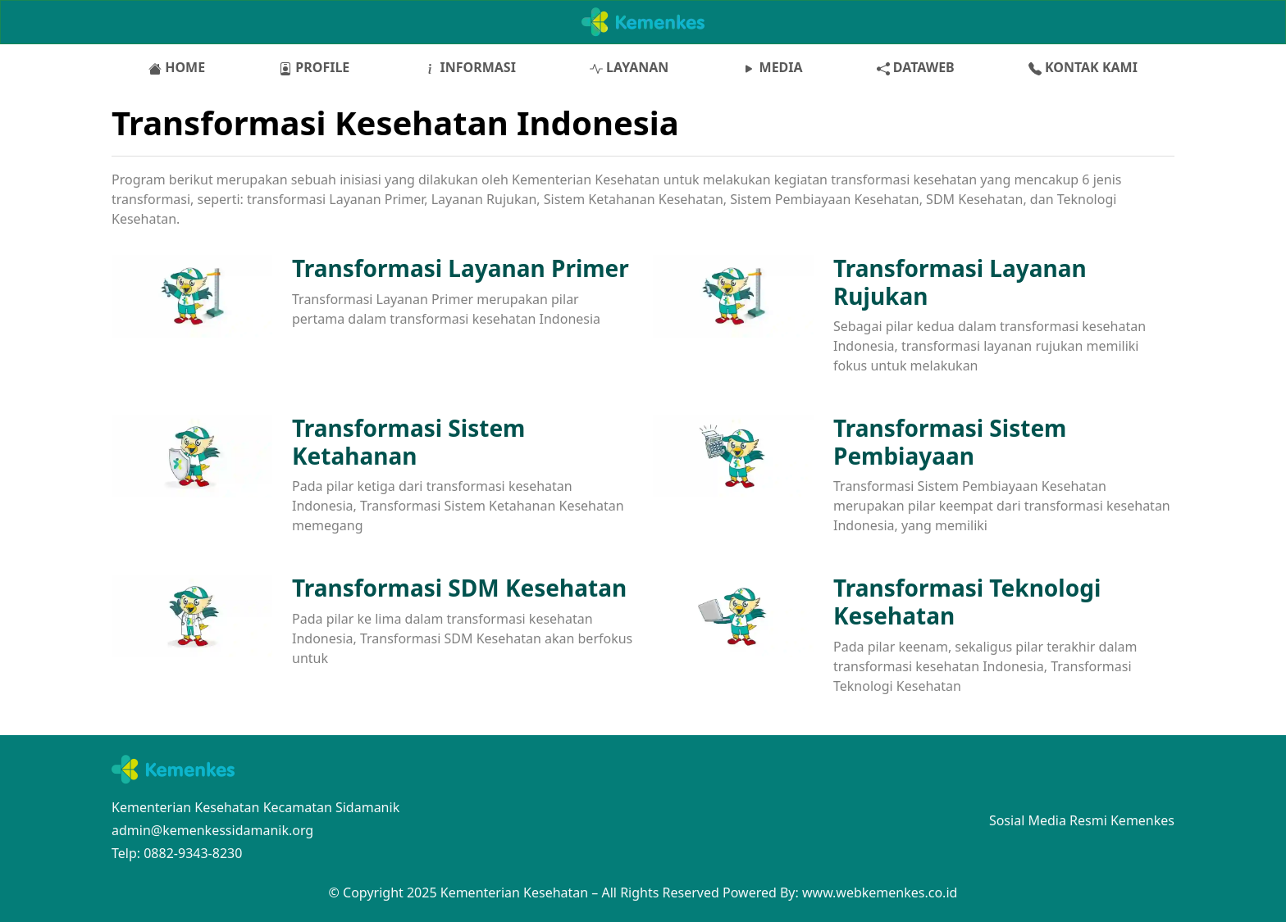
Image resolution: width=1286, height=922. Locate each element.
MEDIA (772, 67)
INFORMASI (469, 67)
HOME (176, 67)
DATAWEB (916, 67)
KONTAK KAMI (1083, 67)
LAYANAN (629, 67)
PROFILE (314, 67)
